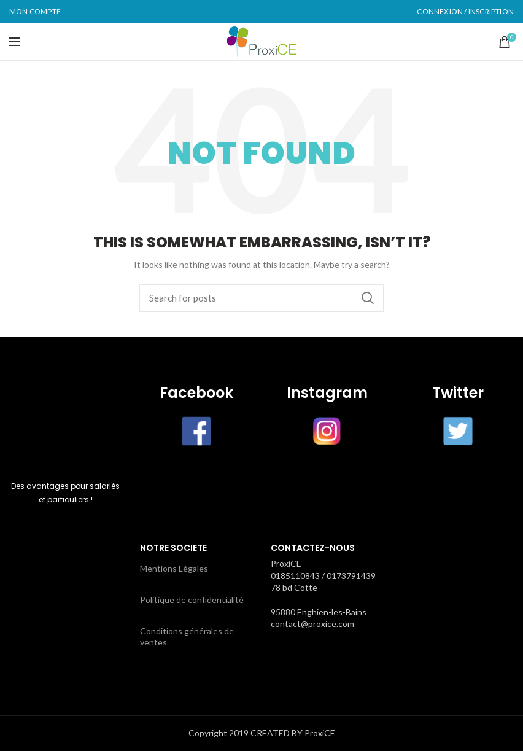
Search (367, 298)
